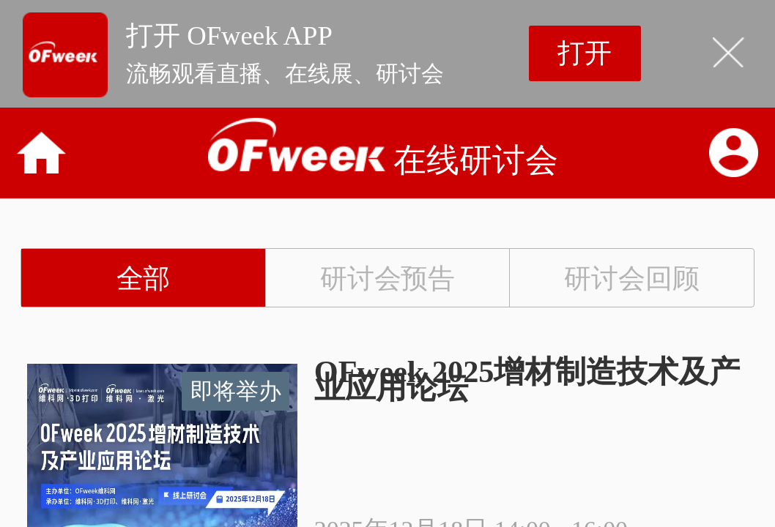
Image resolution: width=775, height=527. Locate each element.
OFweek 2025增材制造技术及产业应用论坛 (527, 380)
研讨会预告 (388, 279)
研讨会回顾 (632, 279)
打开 (584, 53)
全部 (143, 279)
